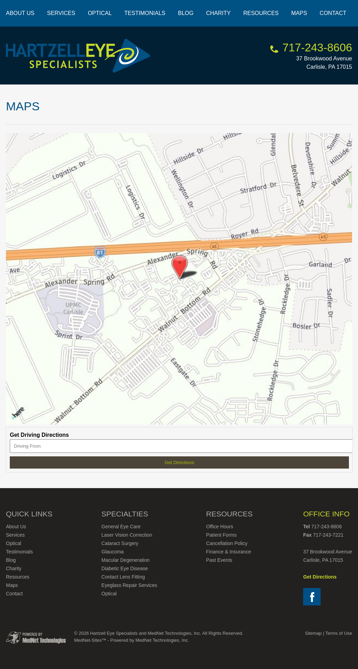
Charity (218, 13)
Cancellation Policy (227, 543)
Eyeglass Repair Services (129, 585)
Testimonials (144, 13)
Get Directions (320, 577)
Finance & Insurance (228, 551)
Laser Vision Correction (126, 535)
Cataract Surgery (119, 543)
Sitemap (313, 633)
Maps (299, 13)
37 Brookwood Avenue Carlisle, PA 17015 (324, 58)
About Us (20, 13)
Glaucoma (112, 551)
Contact (333, 13)
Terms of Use (338, 633)
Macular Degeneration (125, 560)
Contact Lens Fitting (123, 577)
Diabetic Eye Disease (124, 568)
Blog (185, 13)
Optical (100, 13)
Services (61, 13)
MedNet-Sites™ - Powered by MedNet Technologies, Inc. (131, 640)
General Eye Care (121, 526)
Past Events (219, 560)
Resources (261, 13)
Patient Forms (221, 535)
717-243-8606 (317, 47)
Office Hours (220, 526)
